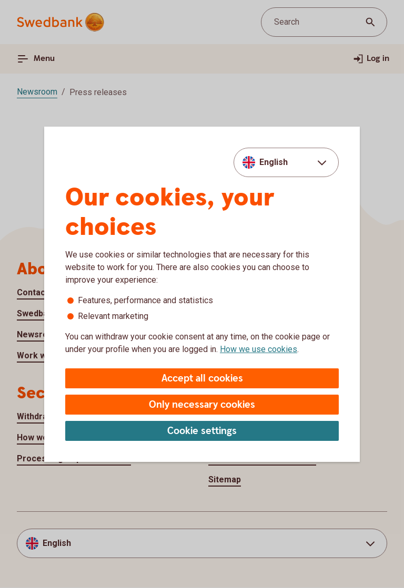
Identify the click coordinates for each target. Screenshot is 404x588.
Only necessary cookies (202, 404)
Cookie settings (202, 431)
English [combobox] (273, 162)
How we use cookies (258, 349)
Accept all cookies (202, 378)
